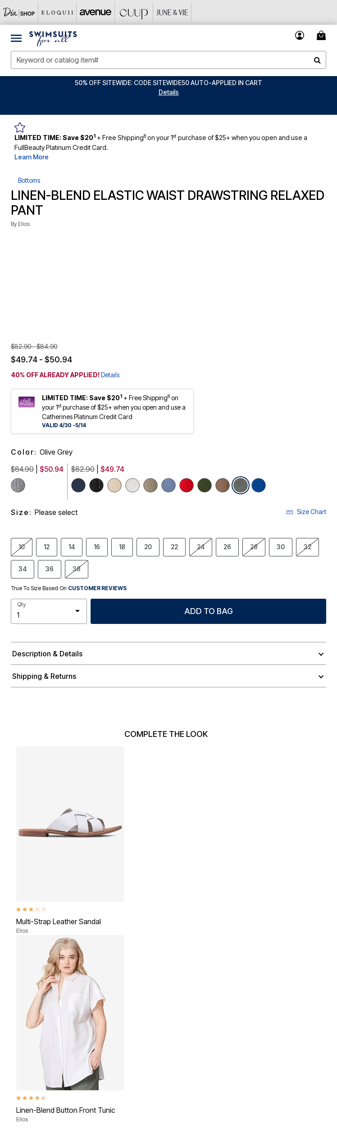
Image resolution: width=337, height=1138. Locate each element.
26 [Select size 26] (227, 546)
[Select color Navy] (78, 485)
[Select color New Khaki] (114, 485)
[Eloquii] (57, 12)
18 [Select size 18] (122, 546)
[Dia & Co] (19, 12)
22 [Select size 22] (174, 546)
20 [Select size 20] (148, 546)
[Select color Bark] (150, 485)
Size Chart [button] (306, 511)
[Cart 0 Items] (323, 35)
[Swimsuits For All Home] (53, 38)
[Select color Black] (96, 485)
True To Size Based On (69, 588)
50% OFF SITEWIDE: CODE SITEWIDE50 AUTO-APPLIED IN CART (168, 82)
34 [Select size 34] (22, 568)
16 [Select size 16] (97, 546)
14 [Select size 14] (71, 546)
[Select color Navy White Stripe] (18, 485)
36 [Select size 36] (50, 568)
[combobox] (168, 60)
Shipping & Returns (44, 676)
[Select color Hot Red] (186, 485)
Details (110, 375)
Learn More (31, 157)
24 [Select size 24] (201, 546)
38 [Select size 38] (77, 568)
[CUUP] (134, 12)
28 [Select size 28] (254, 546)
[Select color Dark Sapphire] (258, 485)
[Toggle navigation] (16, 38)
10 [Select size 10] (21, 546)
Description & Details (47, 653)
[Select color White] (132, 485)
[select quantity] (49, 611)
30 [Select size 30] (281, 546)
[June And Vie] (172, 12)
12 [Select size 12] (47, 546)
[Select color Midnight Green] (204, 485)
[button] (169, 92)
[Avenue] (96, 12)
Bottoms (29, 180)
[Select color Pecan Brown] (222, 485)
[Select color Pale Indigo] (168, 485)
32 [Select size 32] (307, 546)
